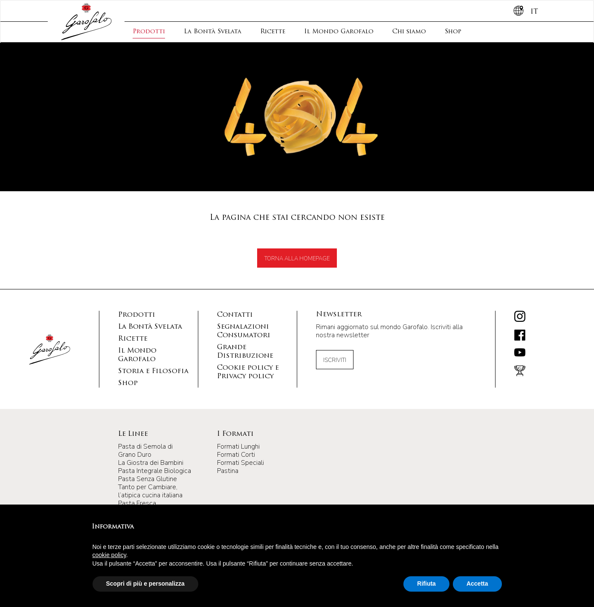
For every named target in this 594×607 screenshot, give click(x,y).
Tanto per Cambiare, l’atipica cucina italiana (150, 491)
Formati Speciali (240, 462)
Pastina (227, 471)
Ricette (272, 32)
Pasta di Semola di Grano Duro (145, 450)
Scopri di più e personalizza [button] (145, 583)
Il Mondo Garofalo (339, 32)
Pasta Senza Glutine (147, 479)
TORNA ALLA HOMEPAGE (297, 259)
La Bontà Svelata (212, 32)
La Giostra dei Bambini (150, 462)
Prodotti (149, 32)
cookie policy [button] (109, 555)
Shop (453, 32)
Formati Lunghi (238, 446)
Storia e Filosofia (153, 371)
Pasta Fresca (137, 503)
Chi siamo (409, 32)
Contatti (235, 315)
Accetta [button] (477, 583)
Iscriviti (334, 360)
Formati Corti (236, 454)
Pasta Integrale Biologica (154, 471)
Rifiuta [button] (426, 583)
